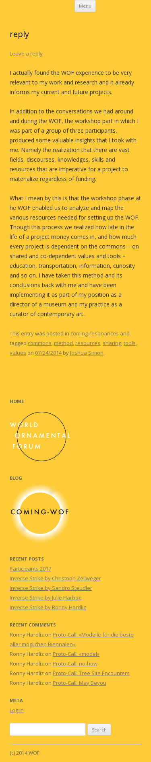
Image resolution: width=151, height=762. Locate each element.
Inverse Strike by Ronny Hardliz (48, 607)
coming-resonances (94, 333)
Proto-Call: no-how (75, 663)
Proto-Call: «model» (76, 653)
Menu (85, 6)
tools (130, 343)
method (63, 343)
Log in (17, 710)
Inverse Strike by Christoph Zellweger (55, 578)
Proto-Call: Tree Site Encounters (91, 673)
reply (19, 34)
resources (87, 343)
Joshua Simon (86, 352)
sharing (112, 343)
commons (40, 343)
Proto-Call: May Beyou (79, 682)
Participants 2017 (30, 568)
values (18, 352)
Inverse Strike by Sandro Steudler (51, 588)
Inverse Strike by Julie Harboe (46, 597)
